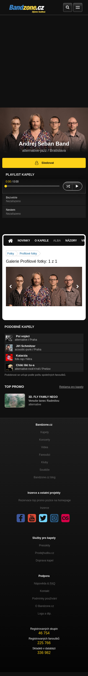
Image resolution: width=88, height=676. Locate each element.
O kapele (42, 240)
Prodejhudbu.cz (44, 553)
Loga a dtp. (44, 613)
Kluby (44, 462)
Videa (44, 447)
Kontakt (44, 591)
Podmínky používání (44, 598)
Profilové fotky (28, 253)
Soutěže (44, 469)
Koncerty (44, 439)
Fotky (10, 253)
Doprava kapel (44, 560)
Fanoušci (44, 454)
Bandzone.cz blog (44, 477)
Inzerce (44, 507)
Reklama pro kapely (71, 386)
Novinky (24, 240)
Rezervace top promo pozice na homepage (44, 500)
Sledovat (44, 162)
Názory (71, 240)
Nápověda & (44, 583)
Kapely (44, 432)
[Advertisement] (44, 61)
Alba (57, 240)
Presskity (44, 545)
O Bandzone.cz (44, 606)
